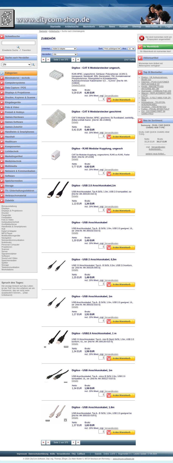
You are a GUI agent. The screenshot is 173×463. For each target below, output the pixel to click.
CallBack (81, 454)
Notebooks (7, 242)
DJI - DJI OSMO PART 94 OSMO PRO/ (153, 112)
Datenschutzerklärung (38, 454)
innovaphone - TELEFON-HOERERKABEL (153, 103)
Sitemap (136, 26)
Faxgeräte (6, 215)
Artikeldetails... (155, 149)
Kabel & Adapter (9, 231)
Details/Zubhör (78, 85)
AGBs (52, 454)
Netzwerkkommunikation (13, 240)
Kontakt (123, 26)
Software (6, 256)
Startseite (55, 26)
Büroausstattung (9, 206)
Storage (5, 265)
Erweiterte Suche (10, 50)
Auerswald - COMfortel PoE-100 (156, 91)
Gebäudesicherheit (10, 222)
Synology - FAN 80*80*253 (153, 107)
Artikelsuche (72, 26)
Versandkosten (111, 95)
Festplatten (7, 217)
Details (75, 122)
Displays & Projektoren (12, 211)
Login (168, 26)
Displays (5, 208)
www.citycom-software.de (123, 459)
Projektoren (7, 247)
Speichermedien (9, 260)
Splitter (5, 263)
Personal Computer (10, 244)
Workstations (7, 269)
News (112, 26)
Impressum (22, 454)
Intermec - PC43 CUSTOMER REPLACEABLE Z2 (155, 83)
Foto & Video (7, 220)
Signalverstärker (9, 254)
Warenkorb (89, 26)
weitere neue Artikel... (155, 154)
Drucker (5, 213)
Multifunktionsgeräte (11, 235)
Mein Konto (152, 26)
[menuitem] (22, 454)
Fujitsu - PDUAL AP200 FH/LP (155, 109)
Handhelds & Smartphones (14, 226)
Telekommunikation (10, 267)
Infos (102, 26)
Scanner (5, 249)
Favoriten (26, 50)
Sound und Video (9, 258)
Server (5, 251)
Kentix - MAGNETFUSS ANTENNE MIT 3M (152, 87)
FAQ (74, 454)
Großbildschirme (9, 224)
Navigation (6, 238)
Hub (3, 229)
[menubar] (51, 454)
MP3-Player (7, 233)
